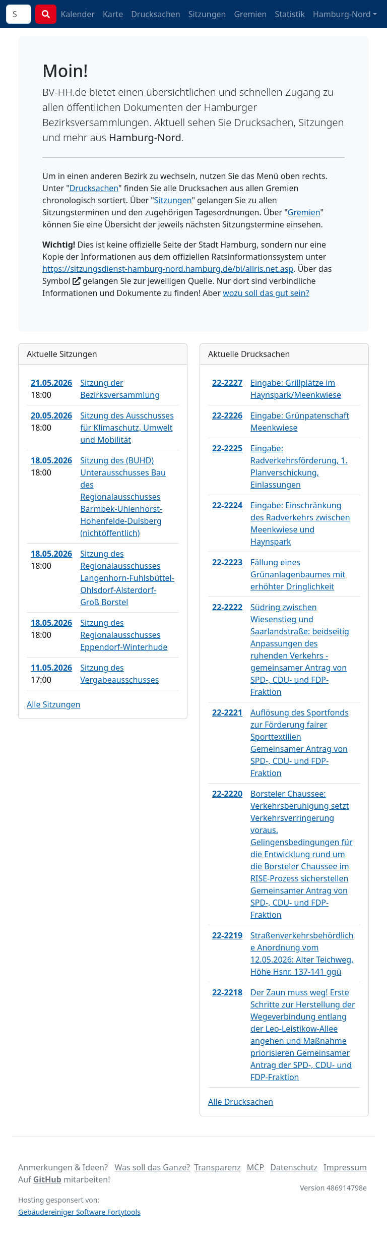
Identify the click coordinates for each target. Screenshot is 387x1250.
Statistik (290, 14)
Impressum (345, 1167)
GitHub (47, 1179)
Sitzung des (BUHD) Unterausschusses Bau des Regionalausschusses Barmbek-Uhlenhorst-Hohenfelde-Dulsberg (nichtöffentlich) (123, 497)
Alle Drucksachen (240, 1101)
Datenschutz (293, 1167)
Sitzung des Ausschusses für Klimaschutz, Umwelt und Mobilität (127, 427)
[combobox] (18, 14)
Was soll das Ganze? (152, 1167)
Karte (113, 14)
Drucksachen (155, 14)
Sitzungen (207, 14)
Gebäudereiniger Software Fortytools (79, 1212)
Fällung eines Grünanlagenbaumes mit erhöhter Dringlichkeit (297, 574)
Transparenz (217, 1167)
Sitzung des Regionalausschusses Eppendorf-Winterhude (123, 634)
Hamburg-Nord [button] (342, 14)
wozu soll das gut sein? (266, 293)
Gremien (250, 14)
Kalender (77, 14)
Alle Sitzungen (53, 704)
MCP (255, 1167)
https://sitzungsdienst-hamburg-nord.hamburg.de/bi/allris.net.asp (167, 268)
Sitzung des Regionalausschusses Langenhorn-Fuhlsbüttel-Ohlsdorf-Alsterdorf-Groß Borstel (127, 578)
